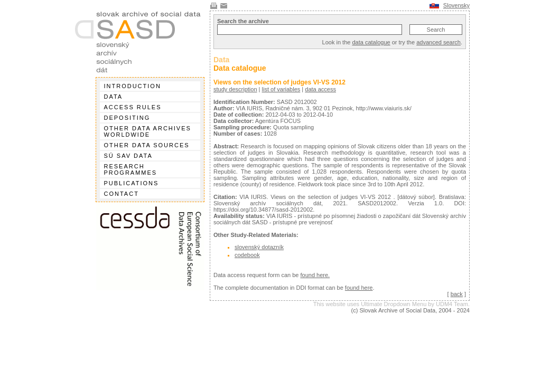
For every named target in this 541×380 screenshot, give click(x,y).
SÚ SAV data (128, 156)
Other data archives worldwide (147, 131)
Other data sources (147, 145)
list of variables (281, 89)
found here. (315, 275)
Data (113, 96)
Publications (131, 183)
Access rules (133, 107)
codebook (247, 255)
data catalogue (371, 42)
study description (235, 89)
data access (320, 89)
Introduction (132, 86)
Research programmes (130, 169)
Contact (121, 194)
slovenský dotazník (259, 247)
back (457, 294)
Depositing (127, 118)
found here (359, 287)
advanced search (438, 42)
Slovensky (456, 5)
